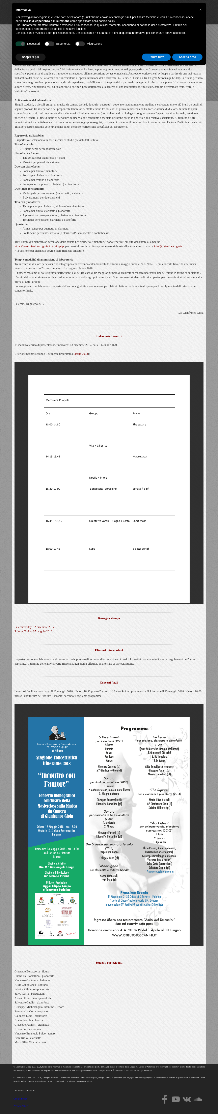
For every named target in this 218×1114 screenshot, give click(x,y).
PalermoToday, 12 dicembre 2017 (34, 627)
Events (174, 6)
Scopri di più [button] (30, 1103)
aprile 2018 (81, 353)
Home (91, 6)
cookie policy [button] (107, 1067)
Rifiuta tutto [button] (156, 1103)
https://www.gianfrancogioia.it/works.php (39, 246)
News (194, 6)
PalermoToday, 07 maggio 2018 (33, 631)
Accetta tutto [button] (187, 1103)
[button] (200, 1056)
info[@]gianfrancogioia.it (169, 246)
